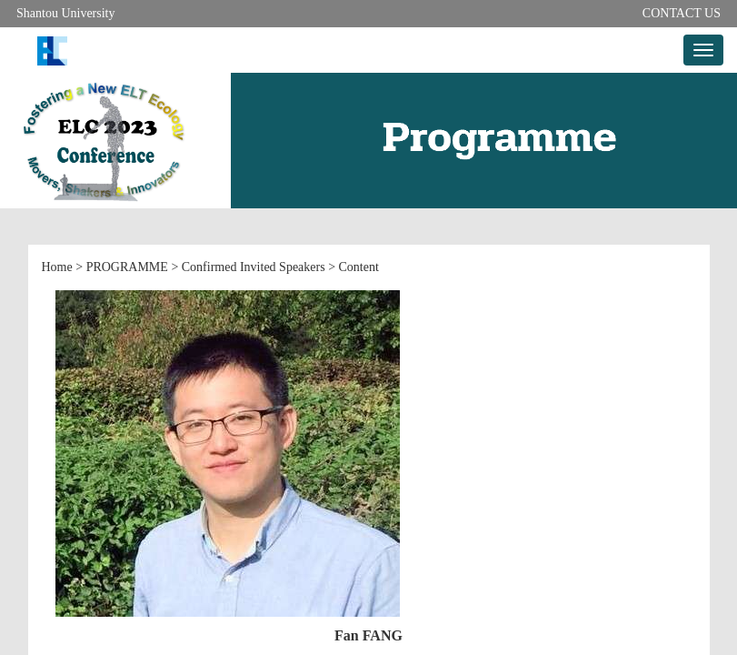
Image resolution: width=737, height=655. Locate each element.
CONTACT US (681, 13)
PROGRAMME (127, 267)
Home (57, 267)
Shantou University (65, 13)
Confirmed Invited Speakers (253, 267)
